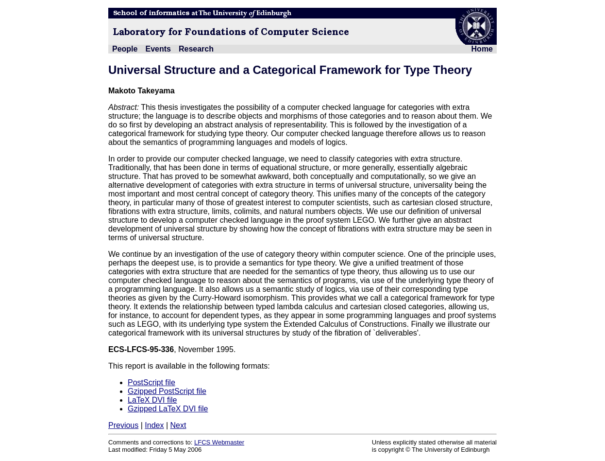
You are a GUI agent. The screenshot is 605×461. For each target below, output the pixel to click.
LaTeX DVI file (152, 400)
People (124, 49)
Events (157, 49)
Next (178, 425)
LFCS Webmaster (219, 442)
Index (154, 425)
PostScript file (151, 382)
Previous (123, 425)
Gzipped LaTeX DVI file (168, 409)
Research (196, 49)
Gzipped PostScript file (167, 391)
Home (482, 49)
